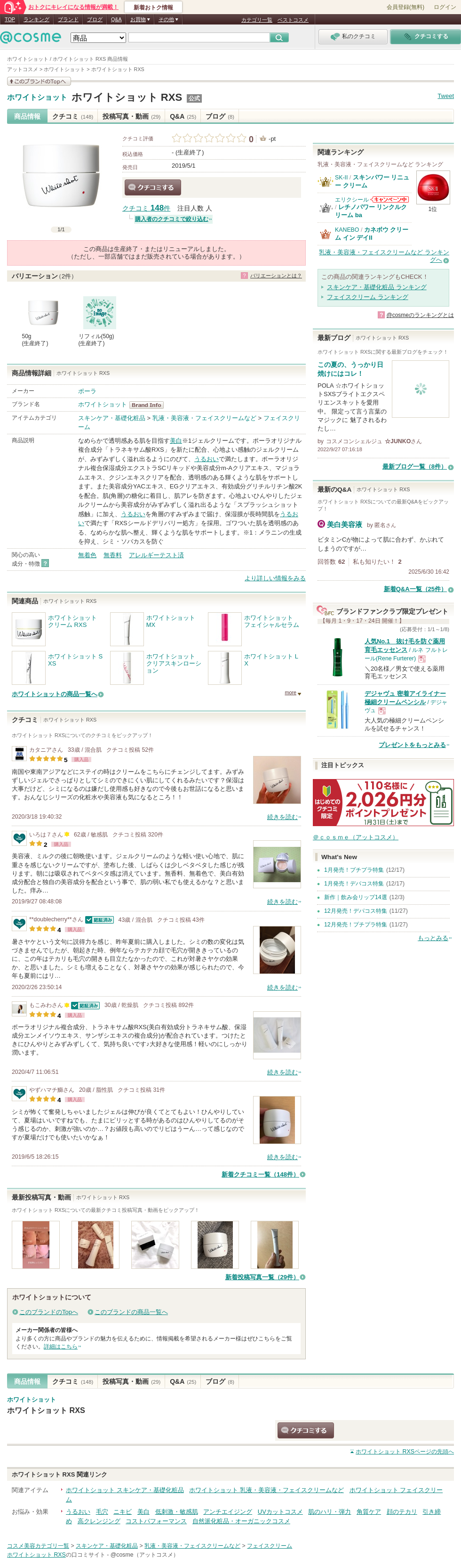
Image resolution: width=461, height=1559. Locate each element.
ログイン (445, 7)
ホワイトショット (37, 97)
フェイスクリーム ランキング (367, 296)
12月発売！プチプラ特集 (355, 924)
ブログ (95, 19)
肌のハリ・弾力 (329, 1511)
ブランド (68, 19)
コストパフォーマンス (156, 1521)
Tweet (445, 95)
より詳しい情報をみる (275, 578)
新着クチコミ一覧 (260, 1174)
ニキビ (122, 1511)
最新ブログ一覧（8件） (414, 466)
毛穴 (102, 1511)
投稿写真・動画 (131, 116)
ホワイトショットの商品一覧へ (54, 694)
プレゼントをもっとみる (412, 744)
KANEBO (347, 230)
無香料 (112, 555)
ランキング (36, 19)
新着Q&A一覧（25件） (415, 589)
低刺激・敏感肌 (176, 1511)
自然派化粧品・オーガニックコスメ (241, 1521)
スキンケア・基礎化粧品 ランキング (377, 287)
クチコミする (153, 187)
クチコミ (72, 116)
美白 (176, 440)
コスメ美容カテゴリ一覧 (38, 1546)
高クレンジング (99, 1521)
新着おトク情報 (153, 7)
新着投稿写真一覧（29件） (262, 1277)
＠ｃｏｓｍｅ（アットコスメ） (355, 837)
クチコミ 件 (146, 208)
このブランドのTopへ (48, 1311)
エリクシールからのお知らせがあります (389, 199)
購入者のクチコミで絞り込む (171, 219)
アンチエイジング (227, 1511)
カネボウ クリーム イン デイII (371, 233)
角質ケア (369, 1511)
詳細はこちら (61, 1346)
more (290, 692)
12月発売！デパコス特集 (355, 911)
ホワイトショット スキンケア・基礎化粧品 (125, 1490)
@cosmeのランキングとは (420, 315)
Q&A (116, 19)
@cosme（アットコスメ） (145, 1554)
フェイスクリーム (269, 1546)
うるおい (206, 459)
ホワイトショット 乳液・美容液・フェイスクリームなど (266, 1490)
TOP (10, 19)
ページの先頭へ (405, 1451)
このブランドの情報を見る (39, 81)
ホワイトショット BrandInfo (149, 405)
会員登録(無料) (405, 7)
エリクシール (352, 199)
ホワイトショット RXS (127, 97)
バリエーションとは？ (276, 275)
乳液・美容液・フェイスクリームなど (204, 418)
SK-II (341, 177)
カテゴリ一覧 (256, 20)
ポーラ (87, 391)
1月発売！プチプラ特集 (354, 870)
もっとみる (433, 938)
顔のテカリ (402, 1511)
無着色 (87, 555)
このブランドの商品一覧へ (131, 1311)
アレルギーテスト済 (156, 555)
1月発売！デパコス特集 (354, 883)
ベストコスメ (293, 20)
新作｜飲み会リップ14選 (355, 897)
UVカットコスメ (280, 1511)
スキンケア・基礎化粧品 (111, 418)
